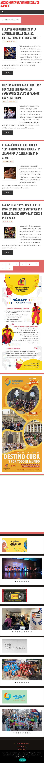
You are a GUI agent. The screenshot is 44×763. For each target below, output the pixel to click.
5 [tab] (24, 581)
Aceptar (22, 760)
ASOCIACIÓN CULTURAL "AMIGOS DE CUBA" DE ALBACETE (19, 4)
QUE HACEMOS (21, 746)
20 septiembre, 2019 (9, 101)
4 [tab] (22, 581)
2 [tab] (17, 581)
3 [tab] (19, 581)
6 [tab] (26, 581)
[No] (42, 757)
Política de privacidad (21, 743)
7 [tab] (28, 581)
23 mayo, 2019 (8, 162)
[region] (22, 568)
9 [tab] (31, 631)
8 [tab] (28, 631)
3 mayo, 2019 (7, 222)
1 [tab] (15, 581)
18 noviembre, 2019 (9, 41)
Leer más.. (7, 73)
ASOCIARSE (21, 749)
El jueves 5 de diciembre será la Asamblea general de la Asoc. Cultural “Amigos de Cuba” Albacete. (21, 34)
